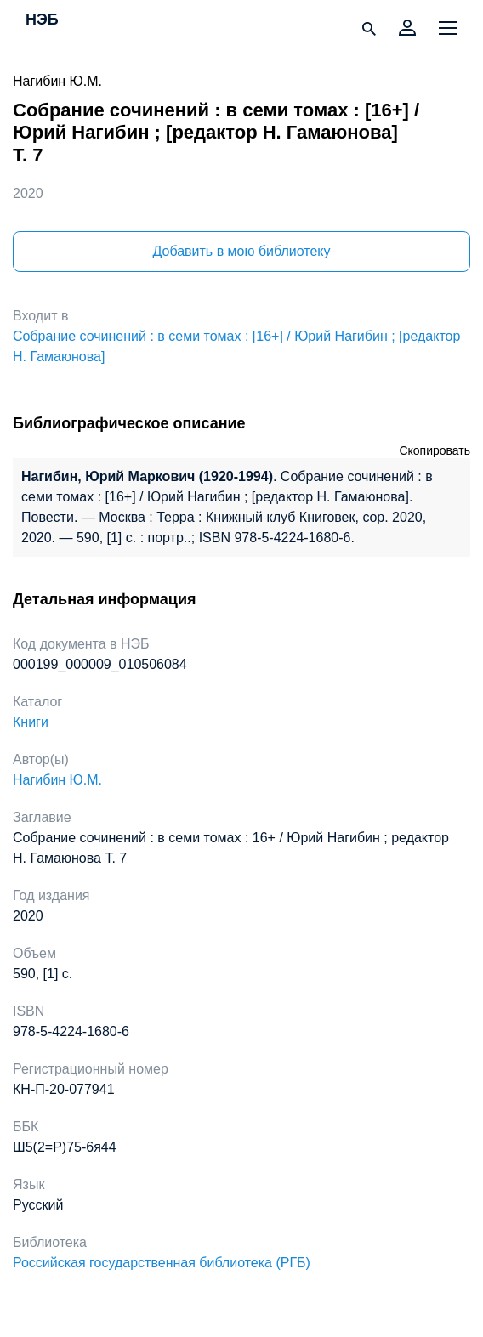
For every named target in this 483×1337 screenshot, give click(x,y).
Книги (30, 722)
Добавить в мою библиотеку (241, 251)
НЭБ (42, 20)
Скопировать (434, 450)
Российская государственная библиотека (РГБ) (161, 1262)
